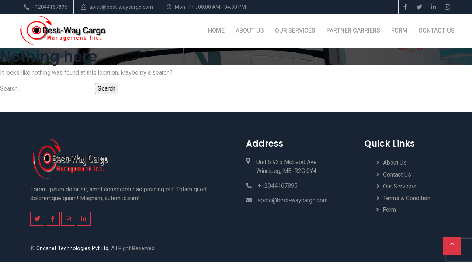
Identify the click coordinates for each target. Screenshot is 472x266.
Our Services (295, 30)
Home (216, 30)
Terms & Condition (406, 198)
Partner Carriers (353, 30)
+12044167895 (49, 7)
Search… (10, 88)
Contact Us (436, 30)
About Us (249, 30)
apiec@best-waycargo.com (121, 7)
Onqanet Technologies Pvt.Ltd (72, 248)
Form (399, 30)
